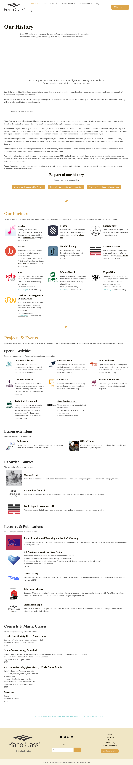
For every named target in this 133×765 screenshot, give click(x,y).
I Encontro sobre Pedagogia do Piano (24, 663)
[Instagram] (65, 733)
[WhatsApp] (68, 733)
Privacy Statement (110, 742)
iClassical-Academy (114, 243)
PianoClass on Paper (35, 601)
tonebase (22, 243)
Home (109, 731)
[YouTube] (72, 733)
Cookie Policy (110, 739)
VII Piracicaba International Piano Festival (48, 548)
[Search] (77, 746)
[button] (42, 5)
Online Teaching (33, 570)
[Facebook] (61, 733)
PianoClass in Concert (69, 397)
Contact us (110, 734)
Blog (110, 737)
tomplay (22, 222)
